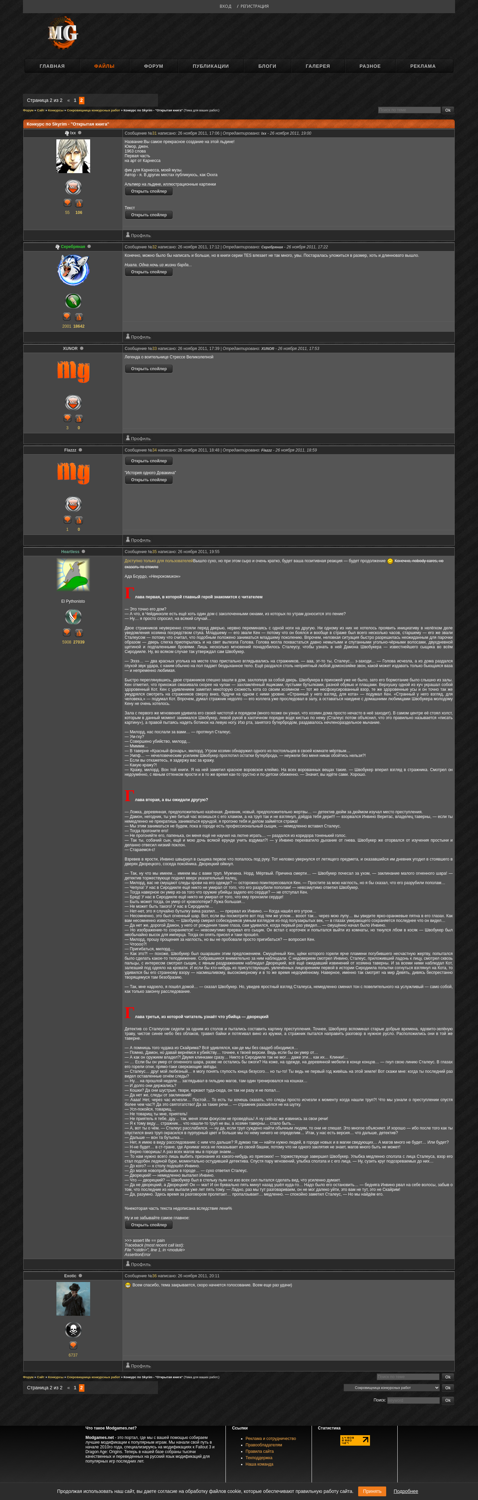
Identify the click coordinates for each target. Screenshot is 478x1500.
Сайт (41, 110)
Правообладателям (264, 1445)
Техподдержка (259, 1457)
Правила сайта (260, 1451)
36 (154, 1276)
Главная (52, 66)
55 (67, 212)
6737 (73, 1355)
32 (154, 247)
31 (154, 133)
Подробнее (406, 1491)
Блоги (267, 66)
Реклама (423, 66)
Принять (372, 1491)
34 (154, 450)
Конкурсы (55, 110)
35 (154, 551)
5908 (67, 642)
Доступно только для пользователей (159, 560)
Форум (153, 66)
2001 (67, 326)
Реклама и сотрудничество (271, 1438)
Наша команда (259, 1464)
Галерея (318, 66)
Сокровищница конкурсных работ (93, 110)
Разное (370, 66)
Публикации (211, 66)
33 (154, 348)
